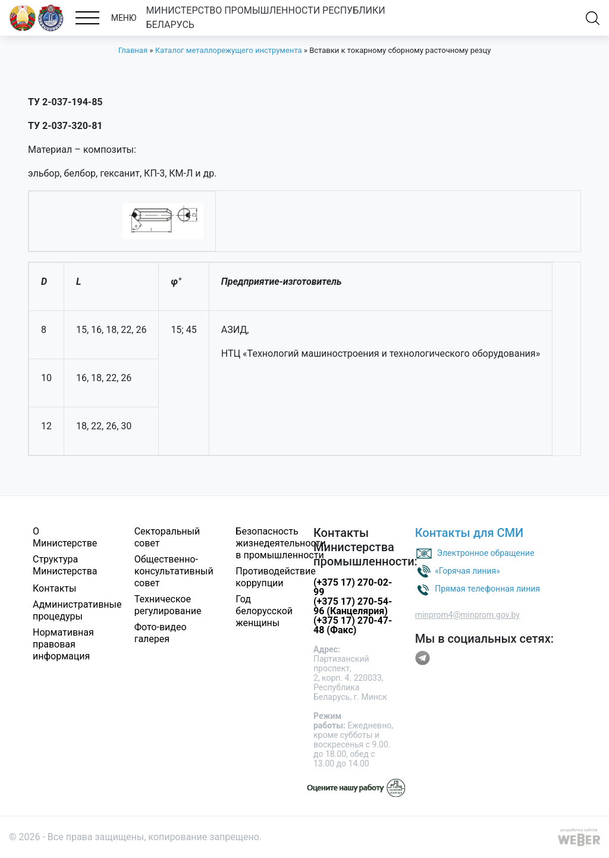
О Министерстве (65, 537)
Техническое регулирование (168, 605)
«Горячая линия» (467, 571)
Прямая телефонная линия (487, 588)
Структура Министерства (65, 565)
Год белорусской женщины (264, 610)
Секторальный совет (167, 537)
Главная (132, 50)
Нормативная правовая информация (63, 644)
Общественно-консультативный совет (174, 571)
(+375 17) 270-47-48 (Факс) (352, 625)
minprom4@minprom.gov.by (467, 615)
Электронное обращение (486, 553)
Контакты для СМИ (469, 533)
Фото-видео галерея (160, 633)
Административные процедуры (77, 610)
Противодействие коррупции (275, 577)
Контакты (54, 588)
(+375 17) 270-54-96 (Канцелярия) (352, 606)
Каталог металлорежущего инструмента (228, 50)
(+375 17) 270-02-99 (352, 587)
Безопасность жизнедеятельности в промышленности (280, 543)
